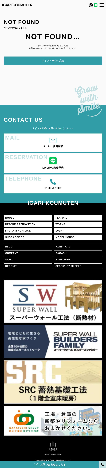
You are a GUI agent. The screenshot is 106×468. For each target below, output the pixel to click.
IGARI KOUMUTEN (17, 5)
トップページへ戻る (53, 60)
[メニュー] (102, 4)
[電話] (102, 464)
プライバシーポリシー (53, 454)
